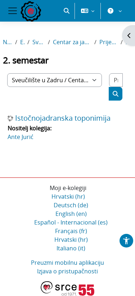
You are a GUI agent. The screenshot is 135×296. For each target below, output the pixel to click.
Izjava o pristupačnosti (67, 272)
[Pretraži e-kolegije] (116, 80)
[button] (66, 36)
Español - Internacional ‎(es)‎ (71, 223)
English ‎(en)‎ (71, 214)
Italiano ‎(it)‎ (71, 249)
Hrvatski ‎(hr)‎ (68, 197)
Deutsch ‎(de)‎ (71, 205)
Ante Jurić (20, 137)
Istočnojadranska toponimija (63, 118)
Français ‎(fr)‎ (71, 231)
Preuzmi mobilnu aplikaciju (67, 263)
